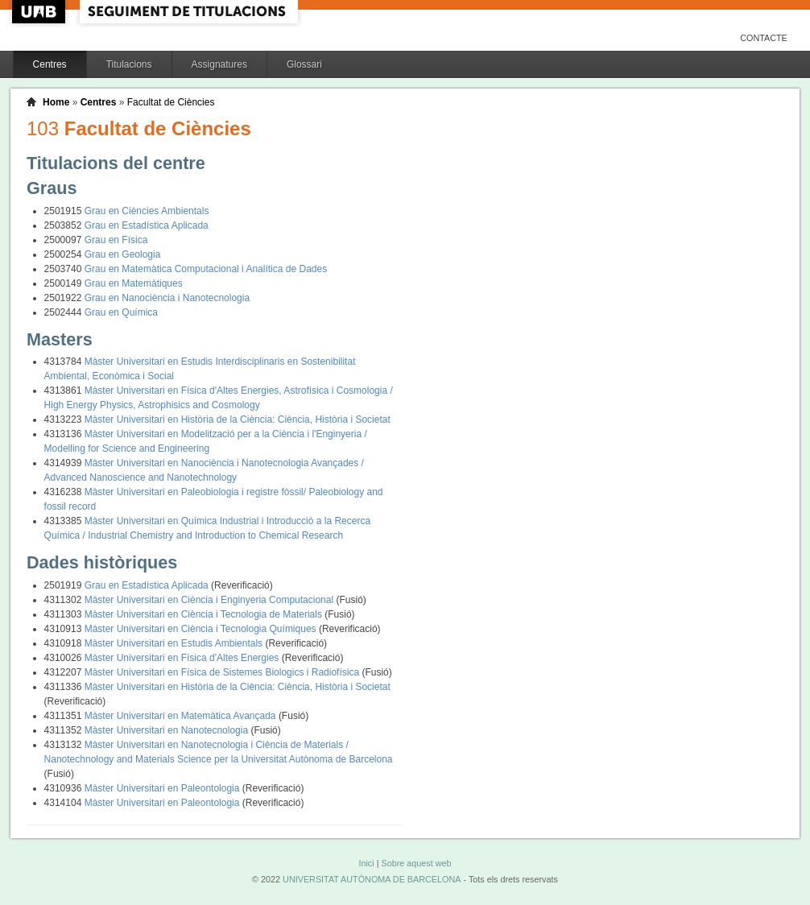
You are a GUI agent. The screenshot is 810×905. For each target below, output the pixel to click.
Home (56, 102)
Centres (50, 64)
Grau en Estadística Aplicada (147, 225)
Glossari (304, 64)
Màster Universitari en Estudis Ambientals (175, 643)
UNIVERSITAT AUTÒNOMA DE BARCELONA (372, 879)
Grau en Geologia (123, 254)
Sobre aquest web (416, 863)
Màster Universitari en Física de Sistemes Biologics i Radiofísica (223, 672)
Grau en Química (121, 312)
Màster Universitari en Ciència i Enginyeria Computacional (211, 599)
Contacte (763, 38)
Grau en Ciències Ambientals (147, 211)
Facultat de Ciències (171, 102)
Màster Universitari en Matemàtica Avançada (182, 715)
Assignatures (219, 64)
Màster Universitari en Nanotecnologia (168, 730)
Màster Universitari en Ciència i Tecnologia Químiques (202, 628)
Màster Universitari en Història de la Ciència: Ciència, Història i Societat (238, 419)
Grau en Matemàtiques (134, 283)
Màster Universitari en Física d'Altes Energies (183, 657)
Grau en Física (116, 240)
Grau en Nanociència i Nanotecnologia (167, 298)
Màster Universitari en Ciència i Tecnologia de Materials (205, 614)
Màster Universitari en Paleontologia (163, 788)
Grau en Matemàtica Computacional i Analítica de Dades (206, 269)
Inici (366, 863)
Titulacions (129, 64)
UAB (40, 11)
